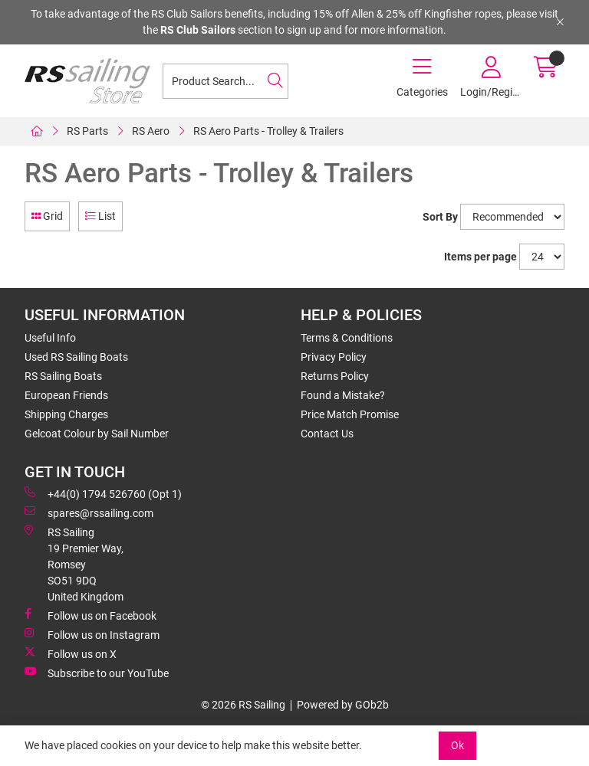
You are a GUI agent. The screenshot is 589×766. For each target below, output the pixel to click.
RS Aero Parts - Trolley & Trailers (268, 131)
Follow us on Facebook (90, 615)
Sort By (440, 217)
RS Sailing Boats (63, 376)
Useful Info (50, 338)
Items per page (480, 256)
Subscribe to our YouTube (97, 672)
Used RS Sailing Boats (76, 357)
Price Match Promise (350, 414)
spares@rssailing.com (89, 512)
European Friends (66, 395)
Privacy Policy (334, 357)
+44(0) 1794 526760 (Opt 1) (103, 493)
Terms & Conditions (347, 338)
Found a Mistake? (343, 395)
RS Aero (150, 131)
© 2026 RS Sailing (243, 705)
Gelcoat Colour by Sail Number (97, 433)
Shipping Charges (66, 414)
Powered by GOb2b (343, 705)
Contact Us (327, 433)
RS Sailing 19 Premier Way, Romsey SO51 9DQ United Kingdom (74, 564)
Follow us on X (71, 653)
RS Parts (87, 131)
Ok (457, 745)
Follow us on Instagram (92, 634)
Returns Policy (335, 376)
